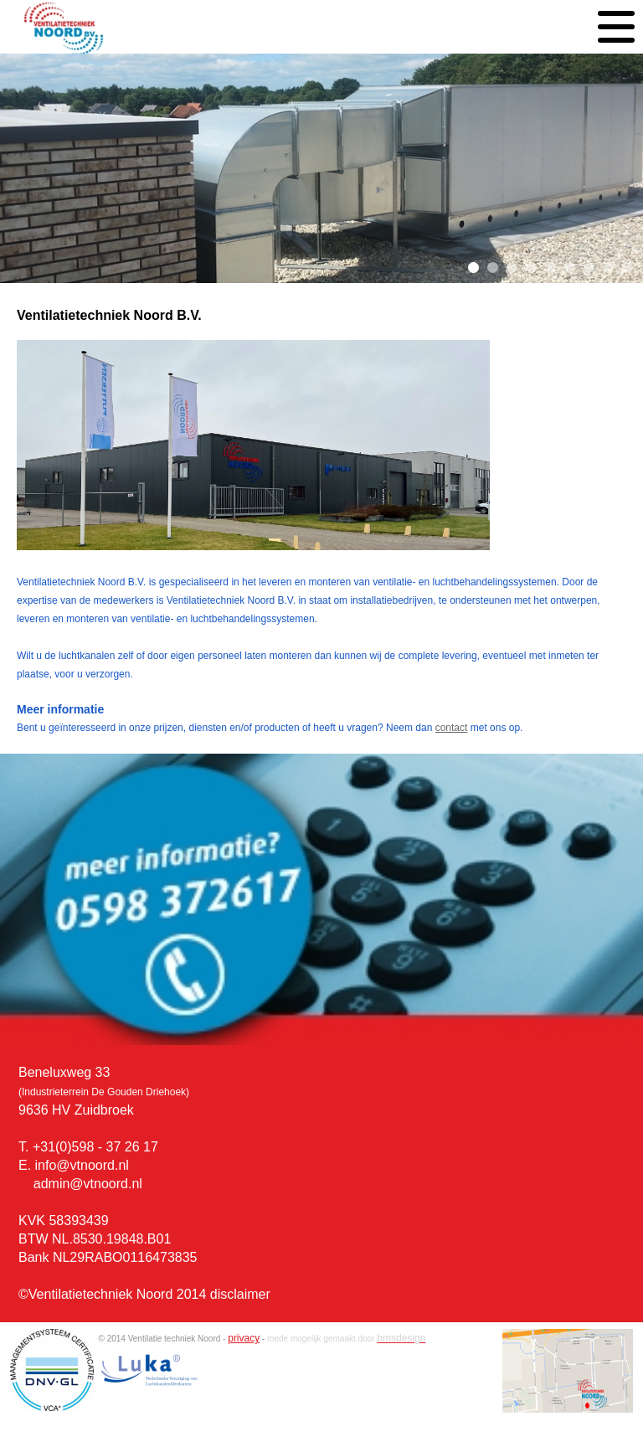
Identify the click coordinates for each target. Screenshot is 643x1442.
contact (451, 728)
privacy (244, 1338)
